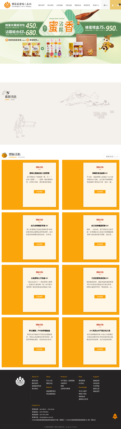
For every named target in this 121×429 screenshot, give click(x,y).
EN (105, 5)
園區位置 (96, 389)
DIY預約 (81, 383)
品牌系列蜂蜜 (65, 389)
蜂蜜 (62, 386)
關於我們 (41, 5)
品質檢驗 (60, 5)
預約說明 (96, 383)
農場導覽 (82, 381)
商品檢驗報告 (51, 394)
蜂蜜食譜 (82, 396)
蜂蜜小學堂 (83, 394)
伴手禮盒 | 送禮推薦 (68, 381)
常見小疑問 (83, 391)
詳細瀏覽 (39, 192)
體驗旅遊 (78, 5)
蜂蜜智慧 (87, 5)
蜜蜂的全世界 (83, 399)
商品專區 (50, 5)
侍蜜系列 (64, 383)
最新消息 (35, 381)
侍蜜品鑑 (69, 5)
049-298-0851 (44, 412)
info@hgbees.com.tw (46, 417)
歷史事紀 (35, 389)
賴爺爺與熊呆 (36, 386)
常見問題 (96, 386)
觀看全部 (109, 157)
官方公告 (49, 381)
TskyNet (74, 427)
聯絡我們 (96, 391)
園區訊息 (49, 383)
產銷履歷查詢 (51, 391)
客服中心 (96, 5)
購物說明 (96, 381)
